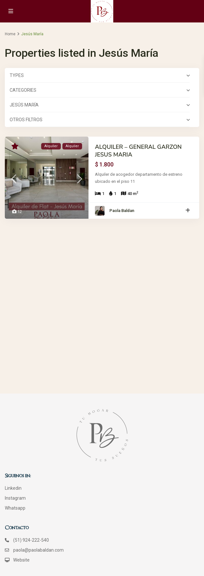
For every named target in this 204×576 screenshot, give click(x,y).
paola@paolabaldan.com (38, 550)
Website (21, 560)
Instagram (15, 498)
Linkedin (13, 488)
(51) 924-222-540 (31, 540)
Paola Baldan (121, 210)
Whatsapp (15, 508)
